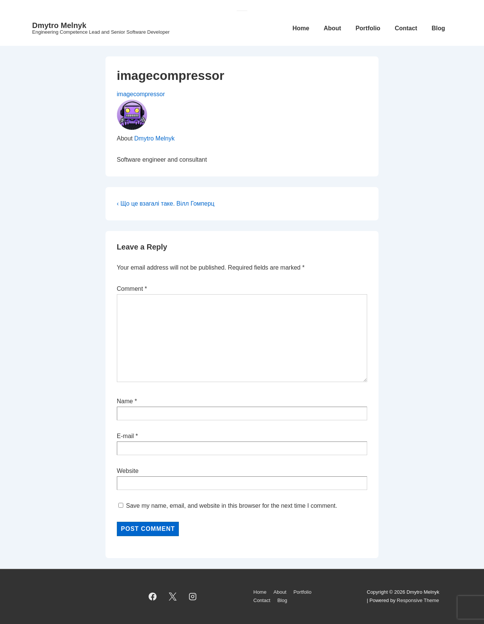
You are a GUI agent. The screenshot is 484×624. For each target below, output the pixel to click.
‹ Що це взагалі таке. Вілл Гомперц (165, 203)
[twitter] (173, 596)
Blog (438, 28)
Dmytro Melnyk (59, 25)
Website (128, 471)
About (332, 28)
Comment (132, 288)
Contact (406, 28)
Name (125, 401)
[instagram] (193, 596)
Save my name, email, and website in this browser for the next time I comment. (231, 505)
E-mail (125, 436)
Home (300, 28)
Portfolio (367, 28)
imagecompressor (141, 94)
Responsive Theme (418, 600)
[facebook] (153, 596)
